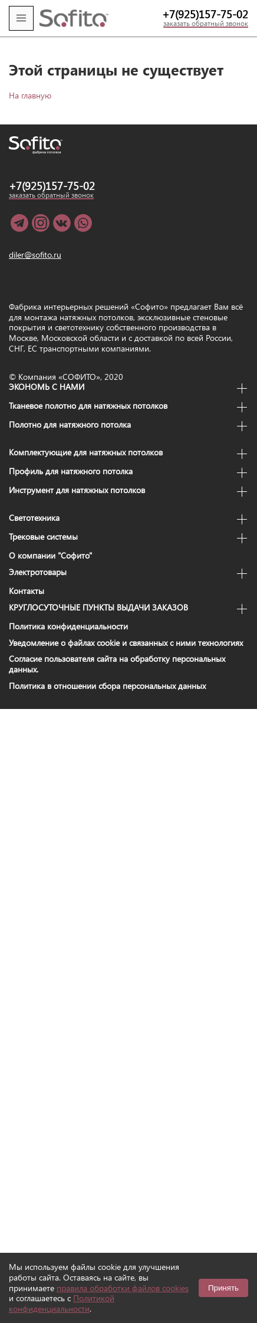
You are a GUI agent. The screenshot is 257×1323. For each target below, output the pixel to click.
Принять (223, 1287)
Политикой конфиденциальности (61, 1303)
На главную (30, 95)
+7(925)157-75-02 (205, 14)
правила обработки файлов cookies (123, 1288)
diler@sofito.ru (35, 255)
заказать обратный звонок (205, 23)
